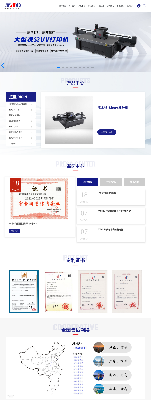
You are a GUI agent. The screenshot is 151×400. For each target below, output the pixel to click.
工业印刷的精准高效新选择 (110, 229)
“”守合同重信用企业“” (23, 223)
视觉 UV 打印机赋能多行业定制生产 (114, 211)
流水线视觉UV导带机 (112, 108)
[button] (58, 67)
